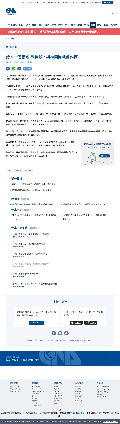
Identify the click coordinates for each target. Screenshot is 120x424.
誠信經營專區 (58, 400)
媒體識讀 (68, 2)
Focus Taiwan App (37, 393)
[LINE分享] (13, 69)
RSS (77, 405)
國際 (34, 25)
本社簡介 (57, 387)
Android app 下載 (38, 389)
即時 (21, 25)
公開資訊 (57, 392)
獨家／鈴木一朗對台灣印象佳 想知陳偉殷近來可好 (35, 284)
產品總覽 (78, 387)
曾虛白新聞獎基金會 (102, 388)
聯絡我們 (57, 405)
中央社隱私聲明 (77, 413)
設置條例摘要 (58, 394)
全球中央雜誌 (37, 397)
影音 (106, 25)
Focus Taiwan (27, 2)
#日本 (10, 170)
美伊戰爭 (12, 25)
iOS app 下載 (37, 387)
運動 (93, 25)
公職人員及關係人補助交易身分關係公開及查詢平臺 (102, 396)
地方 (80, 25)
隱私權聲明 (58, 402)
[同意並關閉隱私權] (118, 413)
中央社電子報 (37, 408)
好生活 (75, 2)
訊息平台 (78, 394)
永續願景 (98, 2)
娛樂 (99, 25)
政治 (27, 25)
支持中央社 (107, 2)
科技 (60, 25)
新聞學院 (35, 405)
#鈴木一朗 (28, 170)
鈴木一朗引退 (19, 227)
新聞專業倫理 (58, 397)
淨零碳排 (61, 2)
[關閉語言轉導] (118, 421)
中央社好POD (37, 410)
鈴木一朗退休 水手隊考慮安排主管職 (29, 244)
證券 (54, 25)
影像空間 (82, 2)
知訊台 (77, 400)
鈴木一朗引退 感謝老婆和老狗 (26, 274)
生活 (67, 25)
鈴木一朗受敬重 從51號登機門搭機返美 (30, 254)
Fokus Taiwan (51, 2)
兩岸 (40, 25)
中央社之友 (79, 402)
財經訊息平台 (80, 397)
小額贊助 (36, 322)
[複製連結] (19, 69)
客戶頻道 (90, 2)
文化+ (34, 400)
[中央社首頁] (11, 12)
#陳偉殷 (18, 170)
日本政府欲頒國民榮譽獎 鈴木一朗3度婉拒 (31, 234)
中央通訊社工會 (102, 403)
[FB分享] (8, 69)
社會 (73, 25)
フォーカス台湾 (39, 2)
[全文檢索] (113, 13)
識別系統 (57, 389)
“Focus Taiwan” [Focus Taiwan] (110, 421)
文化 (86, 25)
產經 (47, 25)
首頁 (7, 39)
